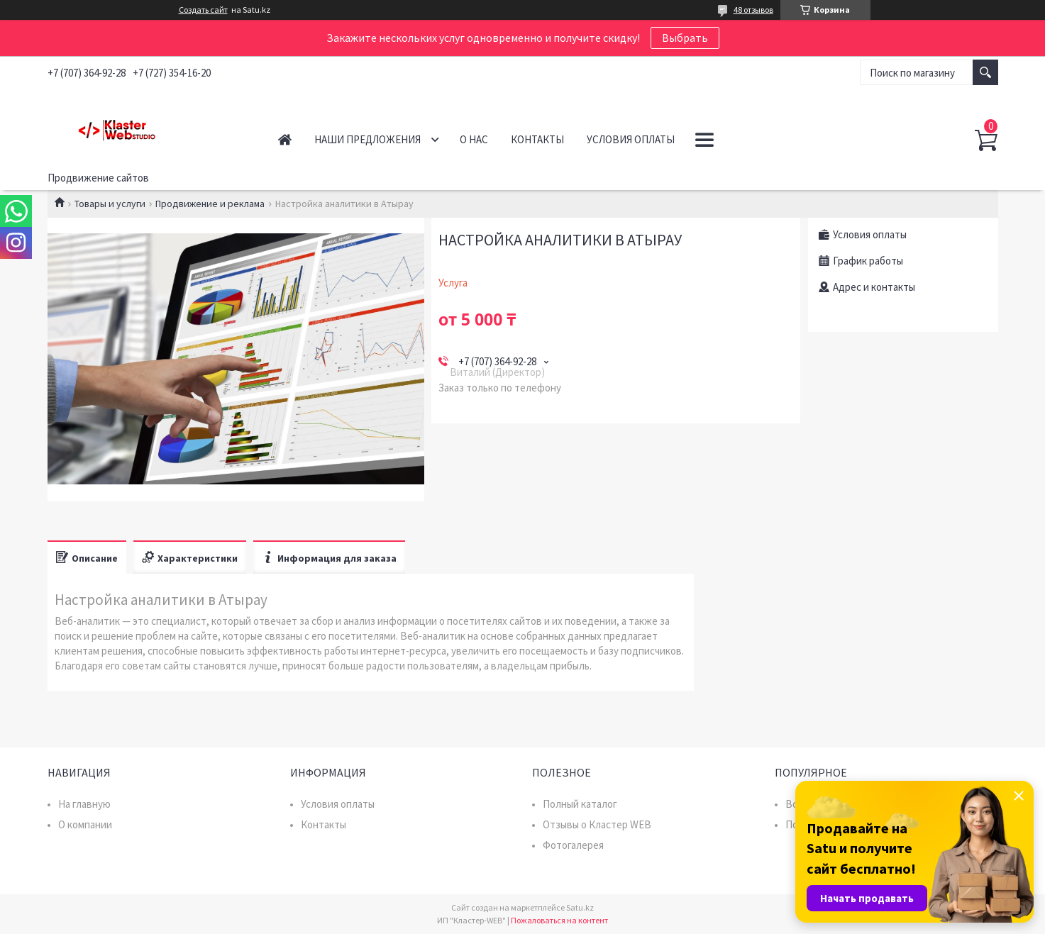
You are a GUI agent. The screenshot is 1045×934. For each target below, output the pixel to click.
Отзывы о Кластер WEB (597, 824)
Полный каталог (580, 804)
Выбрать (685, 37)
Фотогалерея (573, 845)
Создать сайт (203, 10)
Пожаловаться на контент (559, 920)
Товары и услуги (109, 203)
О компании (85, 824)
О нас (474, 139)
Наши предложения (367, 139)
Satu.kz (580, 907)
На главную (84, 804)
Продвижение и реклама (210, 203)
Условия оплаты (631, 139)
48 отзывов (753, 9)
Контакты (537, 139)
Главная (284, 139)
